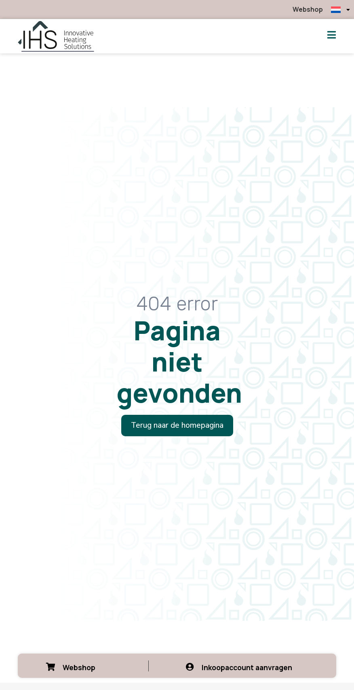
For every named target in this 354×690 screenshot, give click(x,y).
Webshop (308, 9)
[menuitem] (340, 9)
